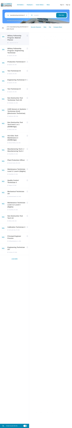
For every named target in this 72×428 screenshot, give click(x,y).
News (48, 4)
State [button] (45, 27)
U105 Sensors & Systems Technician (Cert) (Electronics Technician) (16, 112)
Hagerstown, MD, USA (37, 54)
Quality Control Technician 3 (13, 182)
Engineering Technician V (16, 80)
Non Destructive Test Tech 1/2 (15, 217)
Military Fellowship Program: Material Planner (14, 38)
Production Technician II (16, 62)
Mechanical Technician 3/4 (15, 193)
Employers (30, 4)
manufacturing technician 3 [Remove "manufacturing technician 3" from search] (14, 20)
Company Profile (36, 421)
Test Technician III (14, 71)
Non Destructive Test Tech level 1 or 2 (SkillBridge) (15, 125)
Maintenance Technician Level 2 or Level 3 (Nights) (16, 205)
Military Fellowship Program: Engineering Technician (15, 51)
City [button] (50, 27)
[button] (69, 48)
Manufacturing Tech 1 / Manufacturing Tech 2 (15, 150)
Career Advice (39, 4)
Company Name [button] (58, 27)
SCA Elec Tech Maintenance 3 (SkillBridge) (12, 138)
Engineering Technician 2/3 (16, 249)
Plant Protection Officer (16, 160)
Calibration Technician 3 (16, 227)
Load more (15, 259)
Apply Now (44, 47)
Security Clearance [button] (36, 27)
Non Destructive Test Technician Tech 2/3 (15, 99)
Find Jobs (61, 15)
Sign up (68, 4)
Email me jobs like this (11, 425)
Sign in (62, 4)
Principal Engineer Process (14, 238)
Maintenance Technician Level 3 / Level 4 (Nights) (16, 171)
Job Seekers (20, 4)
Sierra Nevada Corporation (48, 43)
